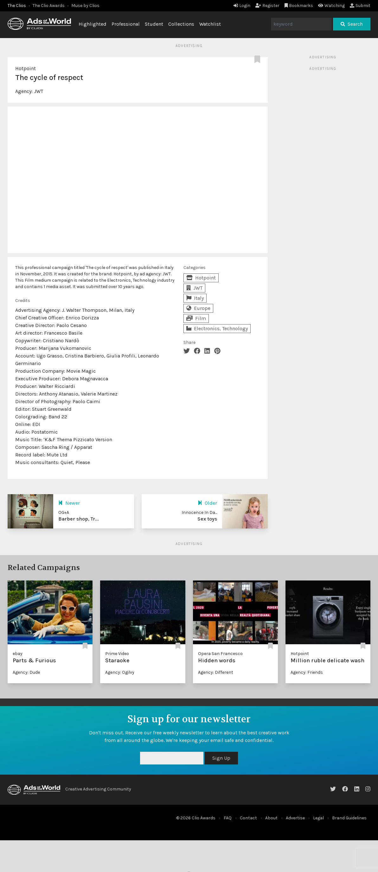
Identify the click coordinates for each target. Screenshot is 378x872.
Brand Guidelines (349, 818)
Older (207, 503)
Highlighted (92, 24)
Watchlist (210, 24)
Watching (331, 5)
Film (196, 318)
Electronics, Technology (217, 328)
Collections (181, 24)
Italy (195, 298)
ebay (17, 653)
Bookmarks (299, 5)
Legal (318, 818)
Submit (360, 5)
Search (352, 24)
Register (267, 5)
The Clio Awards (49, 5)
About (271, 818)
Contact (248, 818)
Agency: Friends (307, 672)
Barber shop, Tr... (78, 519)
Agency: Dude (26, 672)
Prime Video (117, 653)
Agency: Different (215, 672)
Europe (198, 308)
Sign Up (221, 758)
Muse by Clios (85, 5)
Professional (126, 24)
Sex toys (207, 519)
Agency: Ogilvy (119, 672)
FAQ (228, 818)
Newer (69, 503)
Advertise (295, 818)
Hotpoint (25, 68)
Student (154, 24)
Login (242, 5)
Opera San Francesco (220, 653)
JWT (38, 91)
